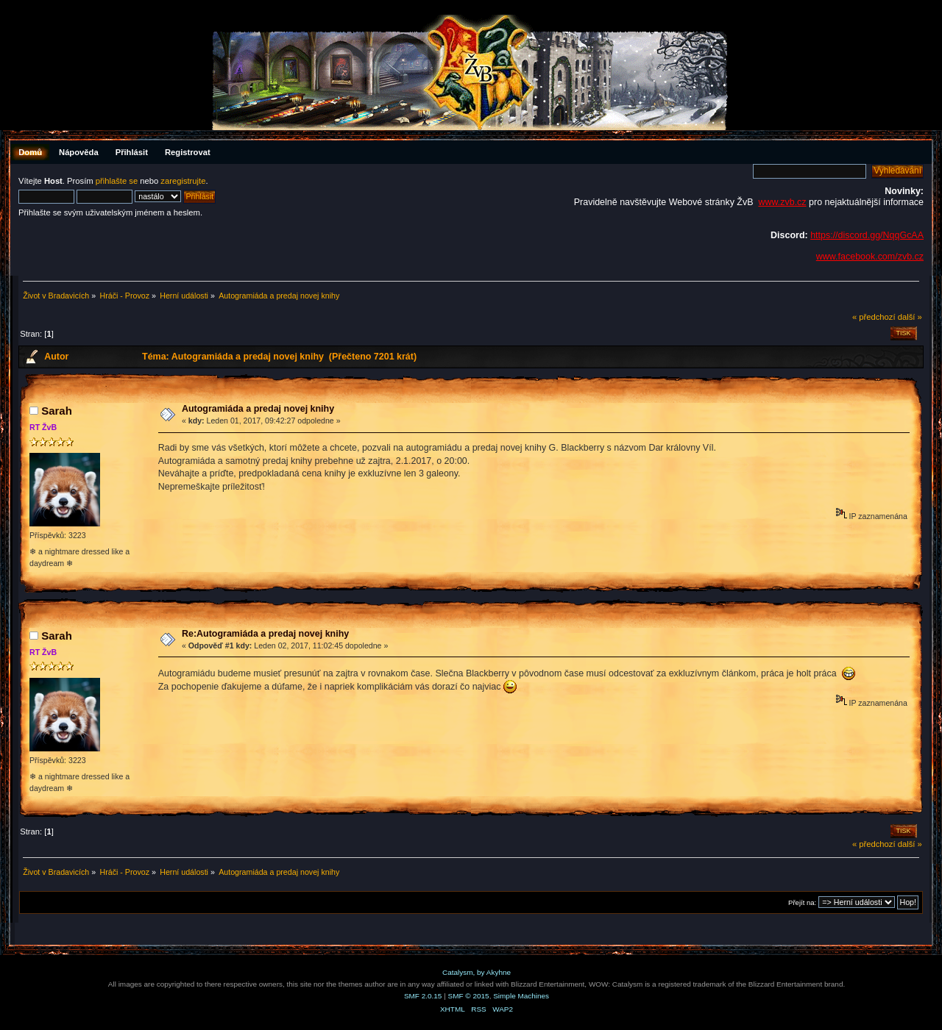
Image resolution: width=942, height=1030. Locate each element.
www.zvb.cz (782, 202)
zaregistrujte (182, 180)
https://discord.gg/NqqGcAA (867, 235)
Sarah (56, 410)
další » (910, 316)
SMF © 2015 (468, 996)
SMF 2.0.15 (423, 996)
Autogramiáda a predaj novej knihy (258, 409)
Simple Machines (521, 996)
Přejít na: (802, 902)
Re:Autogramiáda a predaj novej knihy (265, 634)
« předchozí (874, 316)
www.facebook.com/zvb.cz (870, 256)
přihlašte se (117, 180)
